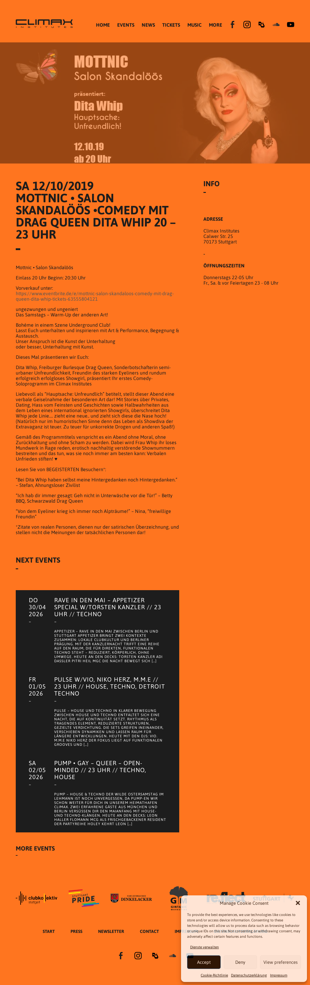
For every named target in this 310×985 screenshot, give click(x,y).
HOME (103, 25)
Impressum (278, 975)
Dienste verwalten (204, 947)
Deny (240, 962)
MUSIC (194, 25)
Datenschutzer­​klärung (249, 975)
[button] (298, 903)
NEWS (148, 25)
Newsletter (111, 931)
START (49, 931)
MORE (215, 25)
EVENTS (125, 25)
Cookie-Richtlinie (214, 975)
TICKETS (171, 25)
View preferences (280, 962)
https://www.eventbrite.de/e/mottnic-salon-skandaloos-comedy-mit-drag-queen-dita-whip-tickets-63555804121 (95, 296)
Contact (149, 931)
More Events (35, 848)
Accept (204, 962)
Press (76, 931)
